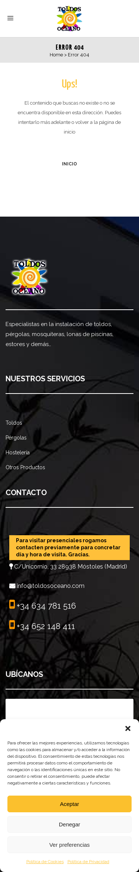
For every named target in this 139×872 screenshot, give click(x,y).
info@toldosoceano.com (51, 585)
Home (56, 54)
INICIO (69, 164)
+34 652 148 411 (44, 626)
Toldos (14, 423)
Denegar (69, 824)
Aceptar (69, 804)
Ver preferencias (69, 845)
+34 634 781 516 (45, 606)
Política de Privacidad (88, 861)
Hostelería (18, 452)
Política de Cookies (45, 861)
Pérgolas (16, 438)
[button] (128, 728)
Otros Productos (25, 467)
